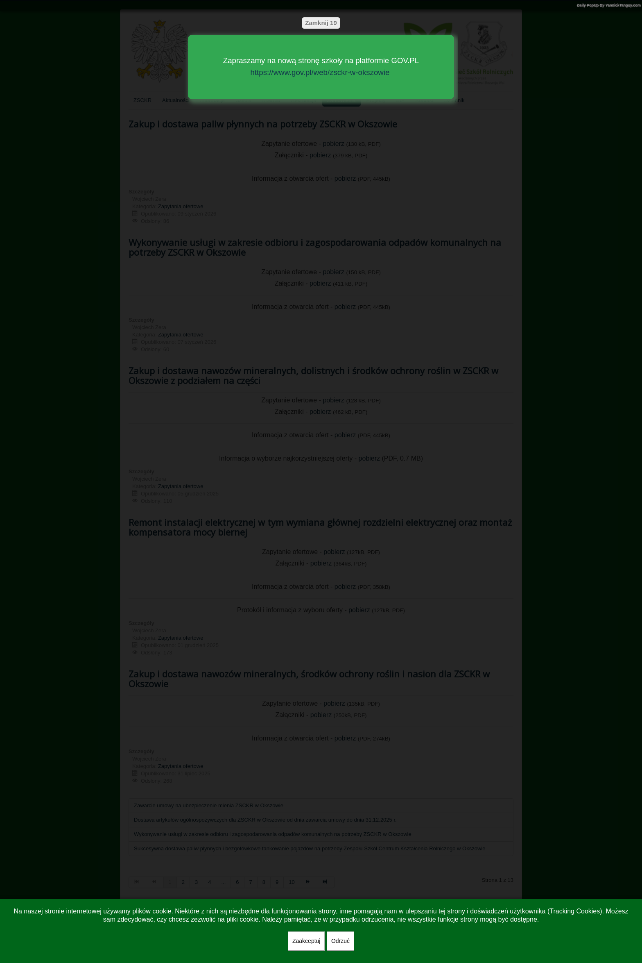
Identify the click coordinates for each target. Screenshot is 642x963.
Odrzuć (340, 941)
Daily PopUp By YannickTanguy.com (609, 5)
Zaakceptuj (306, 941)
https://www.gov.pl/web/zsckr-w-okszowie (320, 72)
